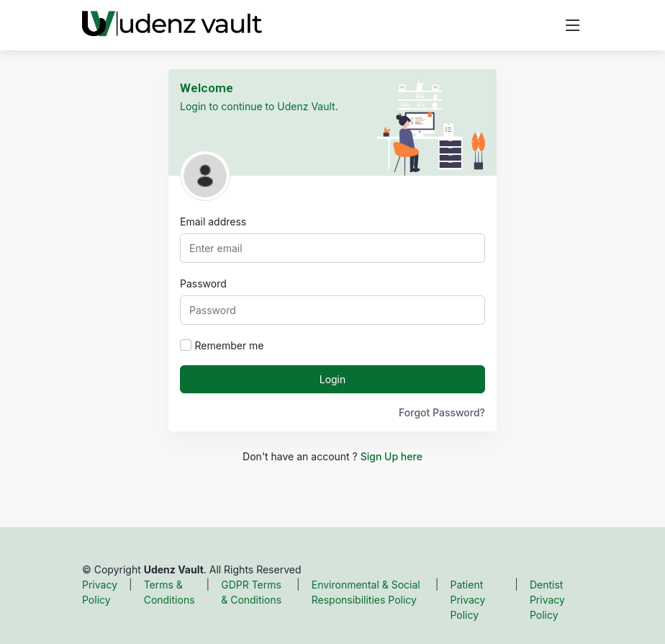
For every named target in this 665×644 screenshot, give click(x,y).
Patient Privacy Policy (467, 599)
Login (333, 379)
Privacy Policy (99, 592)
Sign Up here (391, 456)
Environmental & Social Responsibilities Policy (366, 592)
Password (203, 283)
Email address (213, 221)
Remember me (229, 345)
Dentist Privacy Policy (547, 599)
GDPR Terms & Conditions (251, 592)
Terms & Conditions (169, 592)
